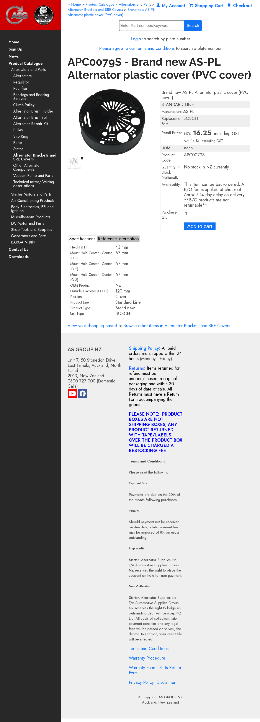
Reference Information (118, 239)
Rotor (17, 143)
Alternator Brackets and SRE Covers (34, 157)
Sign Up (15, 49)
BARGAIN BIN (23, 242)
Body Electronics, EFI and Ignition (32, 209)
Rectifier (20, 89)
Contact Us (18, 250)
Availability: (171, 184)
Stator (18, 149)
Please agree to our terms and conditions (137, 48)
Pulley (18, 130)
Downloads (19, 257)
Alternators (22, 76)
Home (14, 42)
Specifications (82, 239)
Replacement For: (172, 121)
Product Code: (168, 157)
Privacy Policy (141, 682)
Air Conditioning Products (32, 201)
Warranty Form (142, 668)
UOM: (166, 148)
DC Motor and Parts (27, 223)
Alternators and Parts (28, 70)
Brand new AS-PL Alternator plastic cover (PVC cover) (111, 12)
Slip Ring (20, 136)
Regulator (21, 82)
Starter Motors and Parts (31, 194)
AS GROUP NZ (171, 697)
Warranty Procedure (147, 658)
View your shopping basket (92, 326)
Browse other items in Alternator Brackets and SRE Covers (176, 326)
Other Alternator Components (27, 167)
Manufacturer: (173, 111)
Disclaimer (165, 682)
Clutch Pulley (23, 105)
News (14, 56)
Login (136, 39)
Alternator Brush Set (30, 118)
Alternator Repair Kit (30, 124)
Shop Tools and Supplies (31, 230)
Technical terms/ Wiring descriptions (33, 184)
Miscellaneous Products (30, 217)
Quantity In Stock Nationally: (171, 172)
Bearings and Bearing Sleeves (31, 97)
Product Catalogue (26, 64)
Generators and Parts (28, 236)
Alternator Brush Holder (33, 111)
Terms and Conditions (148, 648)
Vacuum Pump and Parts (33, 176)
